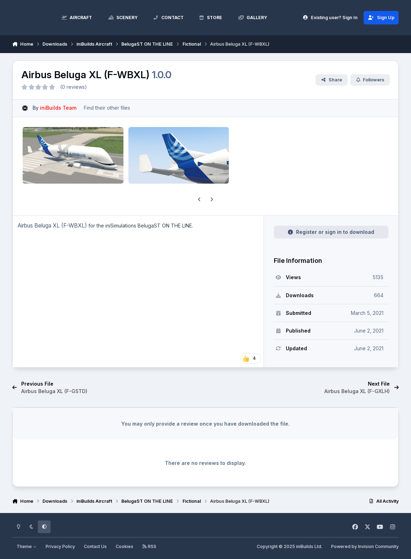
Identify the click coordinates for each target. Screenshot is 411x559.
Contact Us (95, 546)
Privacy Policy (60, 546)
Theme (26, 546)
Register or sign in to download (331, 232)
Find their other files (107, 108)
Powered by (365, 546)
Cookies (124, 546)
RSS (149, 546)
